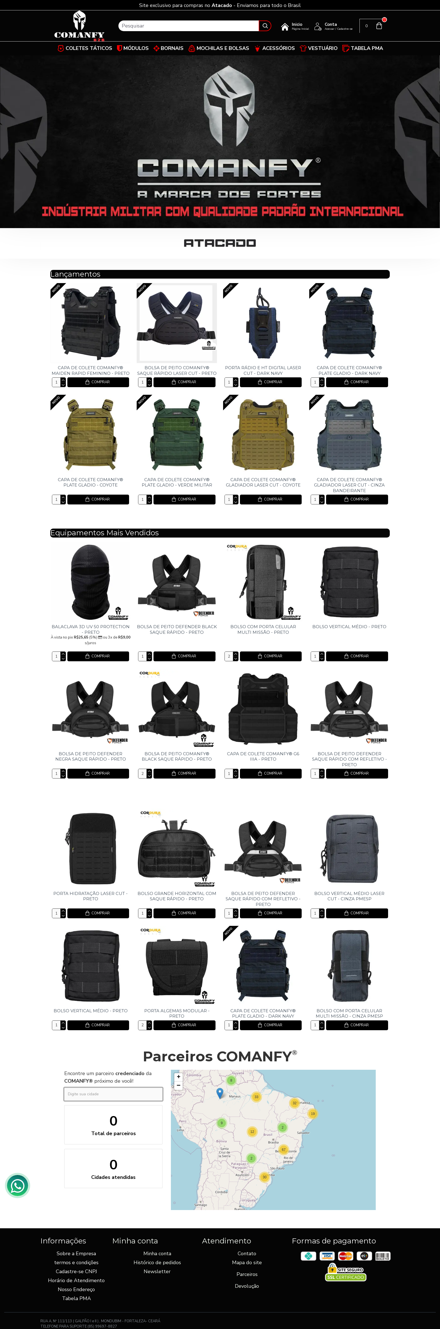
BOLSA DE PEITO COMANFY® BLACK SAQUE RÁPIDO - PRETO (177, 756)
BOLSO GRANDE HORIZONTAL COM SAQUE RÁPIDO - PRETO (177, 896)
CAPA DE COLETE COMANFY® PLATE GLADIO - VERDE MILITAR (177, 482)
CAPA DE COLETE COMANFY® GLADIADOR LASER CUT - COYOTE (263, 482)
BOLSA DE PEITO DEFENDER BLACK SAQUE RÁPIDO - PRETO (177, 629)
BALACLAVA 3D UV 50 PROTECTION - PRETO (91, 629)
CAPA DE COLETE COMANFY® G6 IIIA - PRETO (263, 756)
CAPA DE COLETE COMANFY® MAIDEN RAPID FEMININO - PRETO (91, 370)
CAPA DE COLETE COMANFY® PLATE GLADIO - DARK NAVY (349, 370)
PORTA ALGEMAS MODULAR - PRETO (177, 1013)
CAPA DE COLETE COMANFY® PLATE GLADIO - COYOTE (90, 482)
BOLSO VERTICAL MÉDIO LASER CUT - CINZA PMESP (349, 896)
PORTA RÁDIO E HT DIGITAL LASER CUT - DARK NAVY (263, 370)
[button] (312, 1113)
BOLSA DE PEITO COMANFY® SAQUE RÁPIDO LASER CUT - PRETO (177, 370)
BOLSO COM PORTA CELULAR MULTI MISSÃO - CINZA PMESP (349, 1013)
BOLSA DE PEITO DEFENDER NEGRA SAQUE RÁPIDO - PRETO (90, 756)
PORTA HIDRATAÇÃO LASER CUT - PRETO (90, 896)
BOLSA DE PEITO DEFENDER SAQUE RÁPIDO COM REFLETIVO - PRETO (349, 759)
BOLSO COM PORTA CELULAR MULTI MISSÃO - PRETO (263, 629)
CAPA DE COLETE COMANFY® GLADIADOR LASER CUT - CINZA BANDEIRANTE (349, 485)
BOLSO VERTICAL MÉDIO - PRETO (349, 626)
